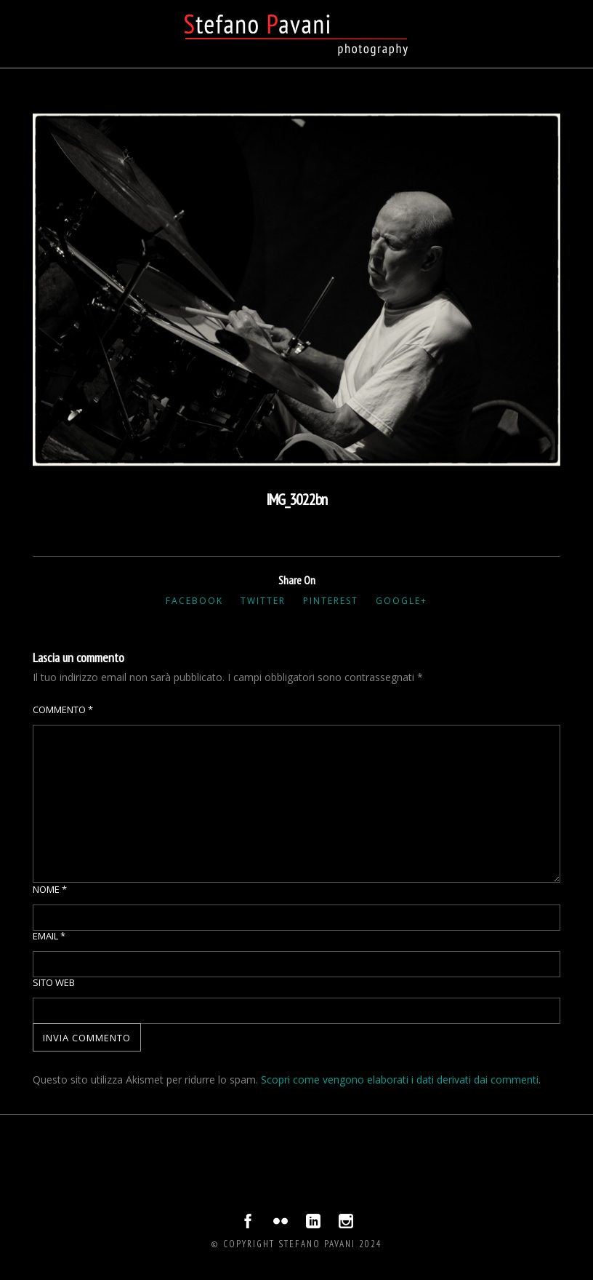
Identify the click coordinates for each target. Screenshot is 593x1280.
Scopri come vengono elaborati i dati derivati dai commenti (399, 1079)
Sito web (54, 982)
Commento (63, 709)
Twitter (263, 601)
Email (49, 935)
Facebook (194, 601)
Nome (50, 889)
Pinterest (330, 601)
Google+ (401, 601)
